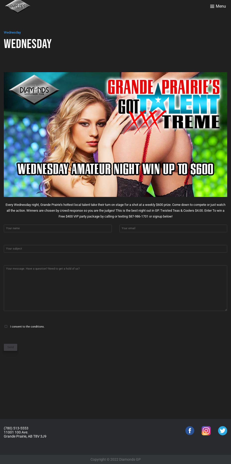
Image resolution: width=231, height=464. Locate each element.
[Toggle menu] (218, 6)
